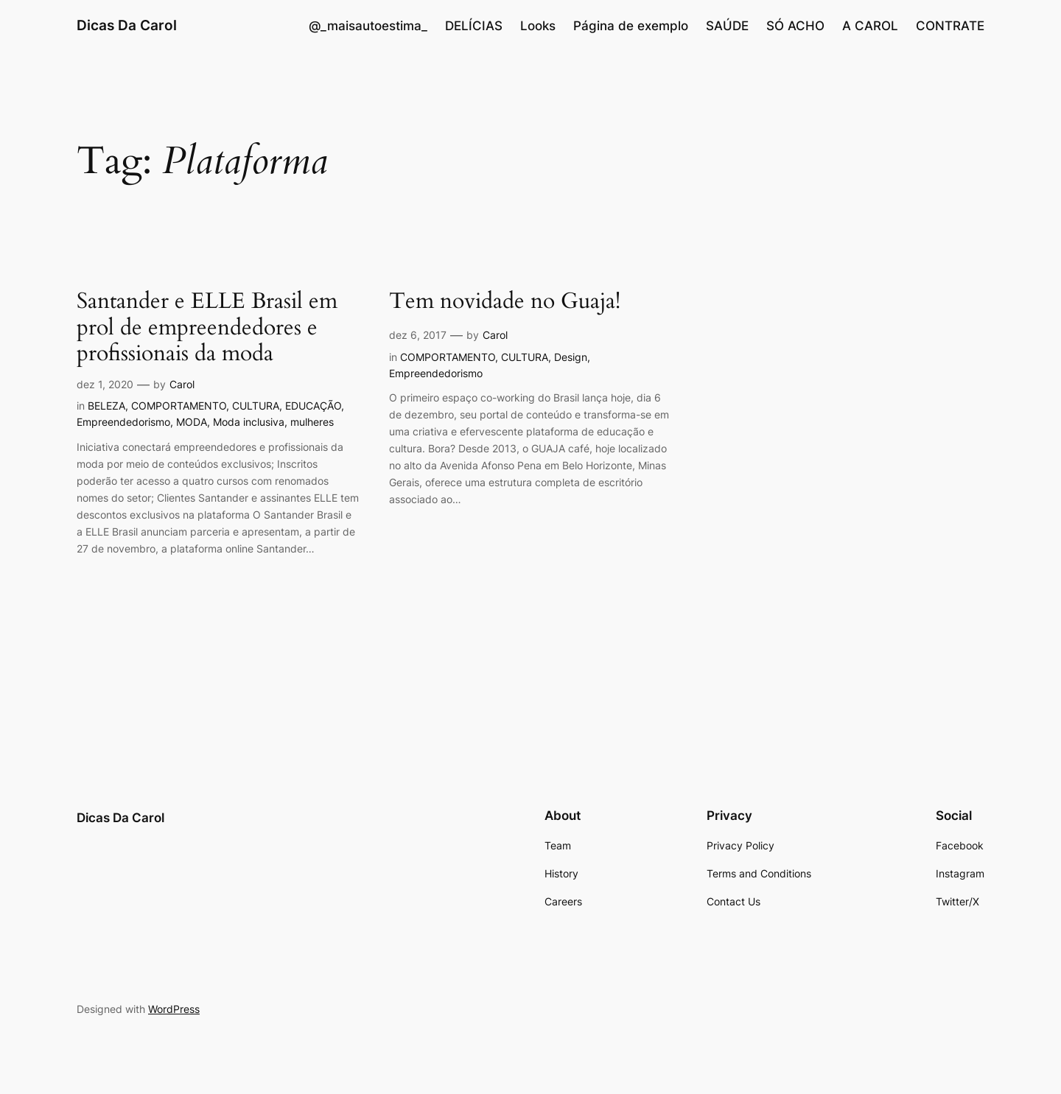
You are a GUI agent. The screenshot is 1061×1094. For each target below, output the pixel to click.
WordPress (174, 1009)
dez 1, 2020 (105, 384)
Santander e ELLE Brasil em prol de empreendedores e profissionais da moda (207, 328)
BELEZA (106, 405)
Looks (538, 25)
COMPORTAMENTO (178, 405)
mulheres (312, 421)
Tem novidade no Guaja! (504, 302)
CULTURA (255, 405)
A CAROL (870, 25)
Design (570, 357)
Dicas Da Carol (127, 25)
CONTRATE (950, 25)
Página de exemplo (630, 25)
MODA (191, 421)
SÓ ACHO (795, 25)
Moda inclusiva (248, 421)
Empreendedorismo (123, 421)
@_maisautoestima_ (368, 25)
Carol (182, 384)
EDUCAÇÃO (313, 405)
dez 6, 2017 (418, 335)
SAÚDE (727, 25)
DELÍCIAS (474, 25)
